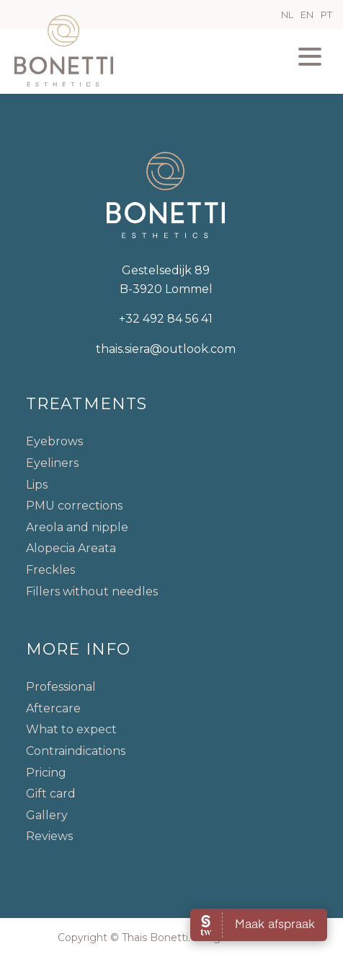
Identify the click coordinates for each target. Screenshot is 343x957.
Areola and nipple (77, 527)
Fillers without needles (92, 591)
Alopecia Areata (71, 548)
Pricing (46, 772)
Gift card (51, 793)
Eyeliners (52, 463)
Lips (37, 484)
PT (326, 14)
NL (287, 14)
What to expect (71, 729)
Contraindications (75, 751)
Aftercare (53, 708)
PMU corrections (74, 505)
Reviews (49, 836)
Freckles (50, 570)
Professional (61, 687)
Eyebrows (54, 441)
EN (306, 14)
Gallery (47, 815)
